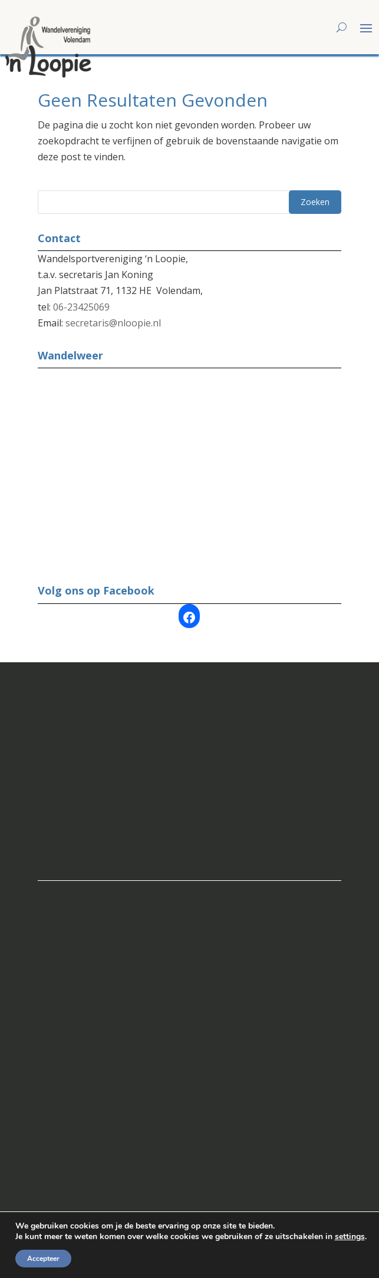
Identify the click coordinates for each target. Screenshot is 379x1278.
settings (350, 1236)
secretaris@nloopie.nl (113, 322)
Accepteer (43, 1258)
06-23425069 (81, 306)
